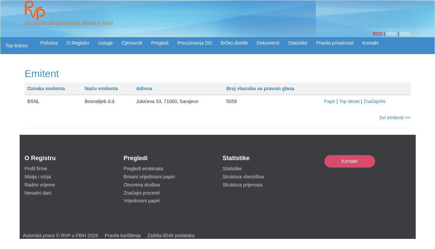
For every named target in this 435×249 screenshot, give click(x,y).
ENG (405, 33)
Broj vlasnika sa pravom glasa (260, 88)
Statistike (297, 43)
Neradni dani (38, 193)
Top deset (349, 101)
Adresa (144, 88)
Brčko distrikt (234, 43)
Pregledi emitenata (143, 168)
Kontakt (349, 161)
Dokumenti (268, 43)
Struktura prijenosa (243, 185)
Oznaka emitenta (46, 88)
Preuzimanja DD (194, 43)
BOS (378, 33)
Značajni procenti (142, 193)
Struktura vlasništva (243, 176)
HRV (391, 33)
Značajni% (374, 101)
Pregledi (160, 43)
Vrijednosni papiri (142, 200)
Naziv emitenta (101, 88)
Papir (329, 101)
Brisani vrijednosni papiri (149, 176)
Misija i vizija (38, 176)
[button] (18, 45)
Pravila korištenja (123, 235)
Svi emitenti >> (395, 117)
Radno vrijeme (40, 185)
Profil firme (36, 168)
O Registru (78, 43)
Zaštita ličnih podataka (170, 235)
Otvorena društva (142, 185)
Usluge (105, 43)
